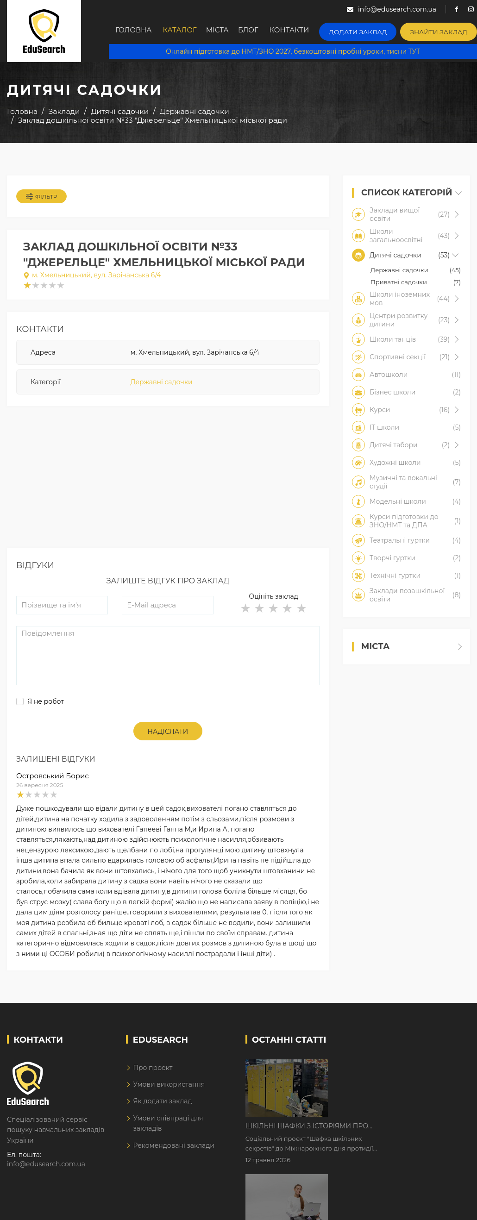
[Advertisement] (168, 488)
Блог (259, 31)
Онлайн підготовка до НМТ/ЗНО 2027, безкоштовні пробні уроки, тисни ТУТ (292, 51)
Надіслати (168, 736)
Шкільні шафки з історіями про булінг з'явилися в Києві (385, 1071)
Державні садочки (161, 385)
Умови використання (169, 1089)
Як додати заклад (162, 1105)
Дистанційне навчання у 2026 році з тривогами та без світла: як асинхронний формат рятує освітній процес (394, 1129)
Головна (134, 31)
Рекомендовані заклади (173, 1149)
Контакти (302, 31)
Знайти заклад (441, 30)
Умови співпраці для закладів (168, 1128)
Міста (224, 31)
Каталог (182, 31)
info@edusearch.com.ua (46, 1168)
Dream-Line (450, 1206)
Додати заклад (367, 30)
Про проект (152, 1072)
